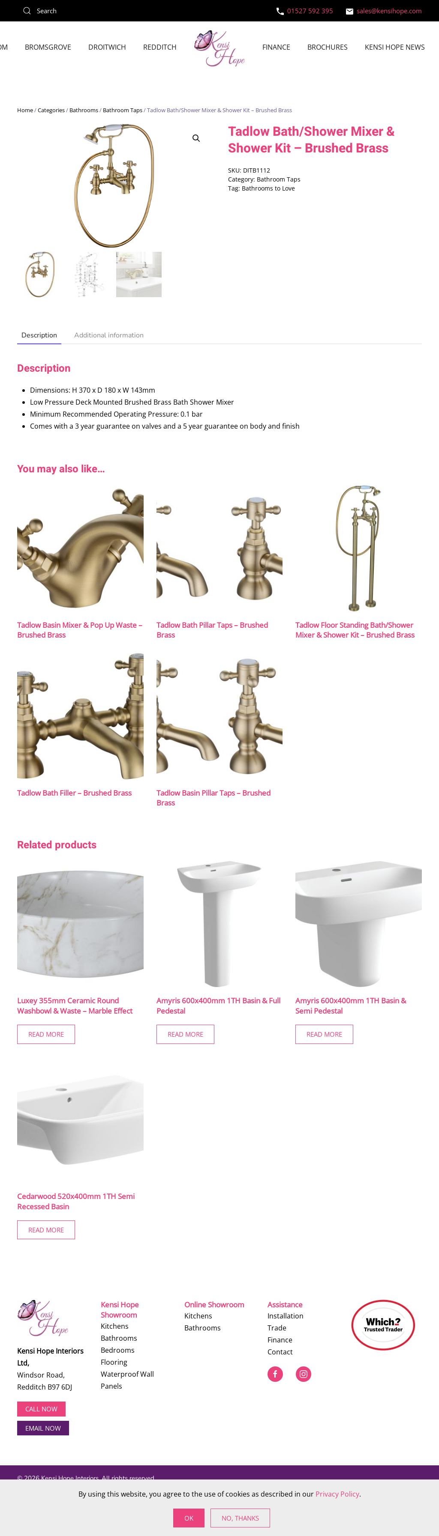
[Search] (81, 10)
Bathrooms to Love (268, 188)
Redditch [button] (160, 47)
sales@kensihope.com (384, 10)
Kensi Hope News (395, 47)
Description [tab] (39, 335)
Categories (51, 110)
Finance (276, 47)
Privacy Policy (337, 1494)
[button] (196, 138)
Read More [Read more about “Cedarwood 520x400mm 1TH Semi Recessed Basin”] (46, 1230)
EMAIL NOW (43, 1427)
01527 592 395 (305, 10)
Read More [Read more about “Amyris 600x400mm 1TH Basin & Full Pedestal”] (185, 1034)
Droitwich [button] (107, 47)
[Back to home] (219, 48)
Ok (188, 1518)
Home (25, 110)
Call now (41, 1409)
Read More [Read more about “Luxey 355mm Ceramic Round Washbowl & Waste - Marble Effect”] (46, 1034)
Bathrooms (83, 110)
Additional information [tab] (109, 335)
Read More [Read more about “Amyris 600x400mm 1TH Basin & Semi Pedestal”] (324, 1034)
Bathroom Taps (122, 110)
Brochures (327, 47)
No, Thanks (240, 1518)
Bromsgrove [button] (48, 47)
